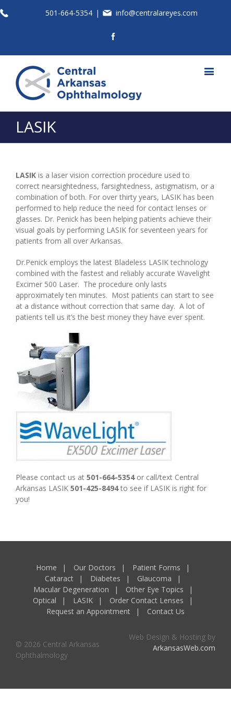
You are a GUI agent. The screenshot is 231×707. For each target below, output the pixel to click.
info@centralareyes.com (157, 13)
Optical (44, 600)
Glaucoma (154, 578)
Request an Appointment (88, 611)
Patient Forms (156, 567)
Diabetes (105, 578)
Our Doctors (95, 567)
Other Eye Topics (155, 589)
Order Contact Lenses (147, 600)
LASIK (83, 600)
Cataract (59, 578)
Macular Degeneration (71, 589)
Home (46, 567)
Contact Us (166, 611)
